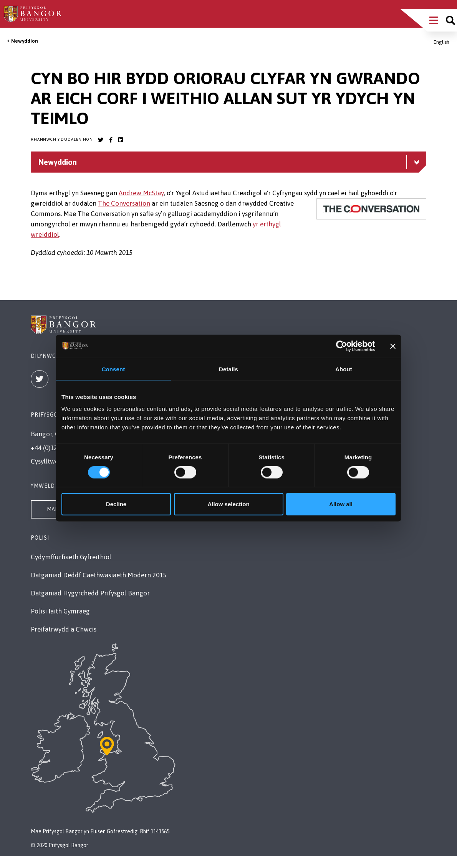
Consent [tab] (113, 369)
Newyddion (24, 41)
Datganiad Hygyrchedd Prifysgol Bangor (90, 593)
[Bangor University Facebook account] (110, 140)
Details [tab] (228, 369)
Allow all (341, 504)
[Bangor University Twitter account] (100, 140)
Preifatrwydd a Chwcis (63, 629)
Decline (116, 504)
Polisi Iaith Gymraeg (60, 611)
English (441, 42)
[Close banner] (393, 346)
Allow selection (228, 504)
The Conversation (124, 203)
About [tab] (343, 369)
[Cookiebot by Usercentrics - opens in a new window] (341, 346)
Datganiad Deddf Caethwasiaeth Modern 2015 (98, 575)
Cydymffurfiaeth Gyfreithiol (71, 557)
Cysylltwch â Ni (53, 461)
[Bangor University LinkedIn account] (120, 140)
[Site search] (450, 20)
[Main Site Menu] (433, 20)
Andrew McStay (141, 193)
